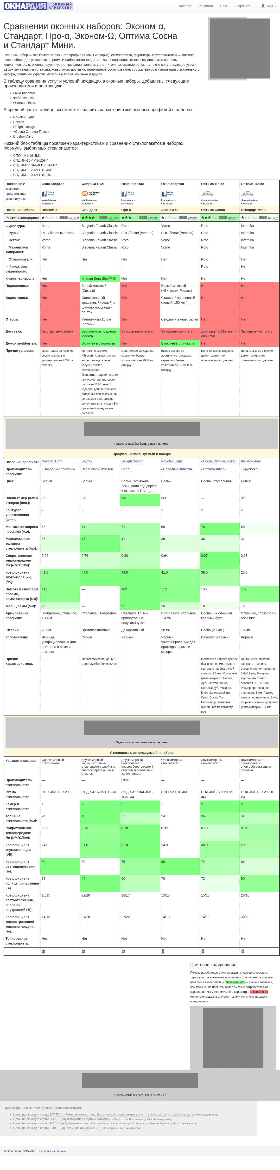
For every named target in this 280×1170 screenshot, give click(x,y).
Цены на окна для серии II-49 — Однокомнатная (68, 1128)
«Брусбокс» (250, 469)
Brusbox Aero (251, 461)
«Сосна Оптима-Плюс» (219, 461)
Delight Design (132, 461)
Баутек (87, 461)
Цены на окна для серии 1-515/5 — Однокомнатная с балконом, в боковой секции (97, 1123)
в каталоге (47, 203)
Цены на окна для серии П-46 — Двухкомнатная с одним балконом (84, 1119)
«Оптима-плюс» (213, 469)
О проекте (244, 6)
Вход (268, 6)
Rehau (126, 469)
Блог (223, 6)
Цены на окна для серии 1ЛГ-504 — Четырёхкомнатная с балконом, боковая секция (103, 1114)
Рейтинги (206, 6)
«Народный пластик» (58, 469)
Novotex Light (52, 461)
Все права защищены (52, 1151)
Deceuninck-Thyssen (97, 469)
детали (74, 217)
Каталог (185, 6)
